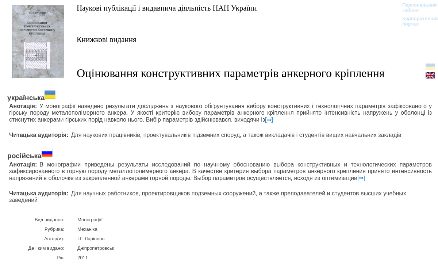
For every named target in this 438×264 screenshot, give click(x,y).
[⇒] (269, 119)
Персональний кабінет (416, 7)
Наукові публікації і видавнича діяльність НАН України (167, 8)
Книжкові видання (106, 39)
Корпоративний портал (416, 21)
